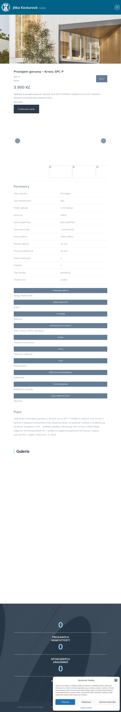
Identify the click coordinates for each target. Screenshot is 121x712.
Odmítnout (86, 702)
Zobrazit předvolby (107, 702)
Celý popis (18, 102)
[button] (116, 680)
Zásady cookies (86, 707)
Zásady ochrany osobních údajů (30, 707)
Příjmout (65, 702)
